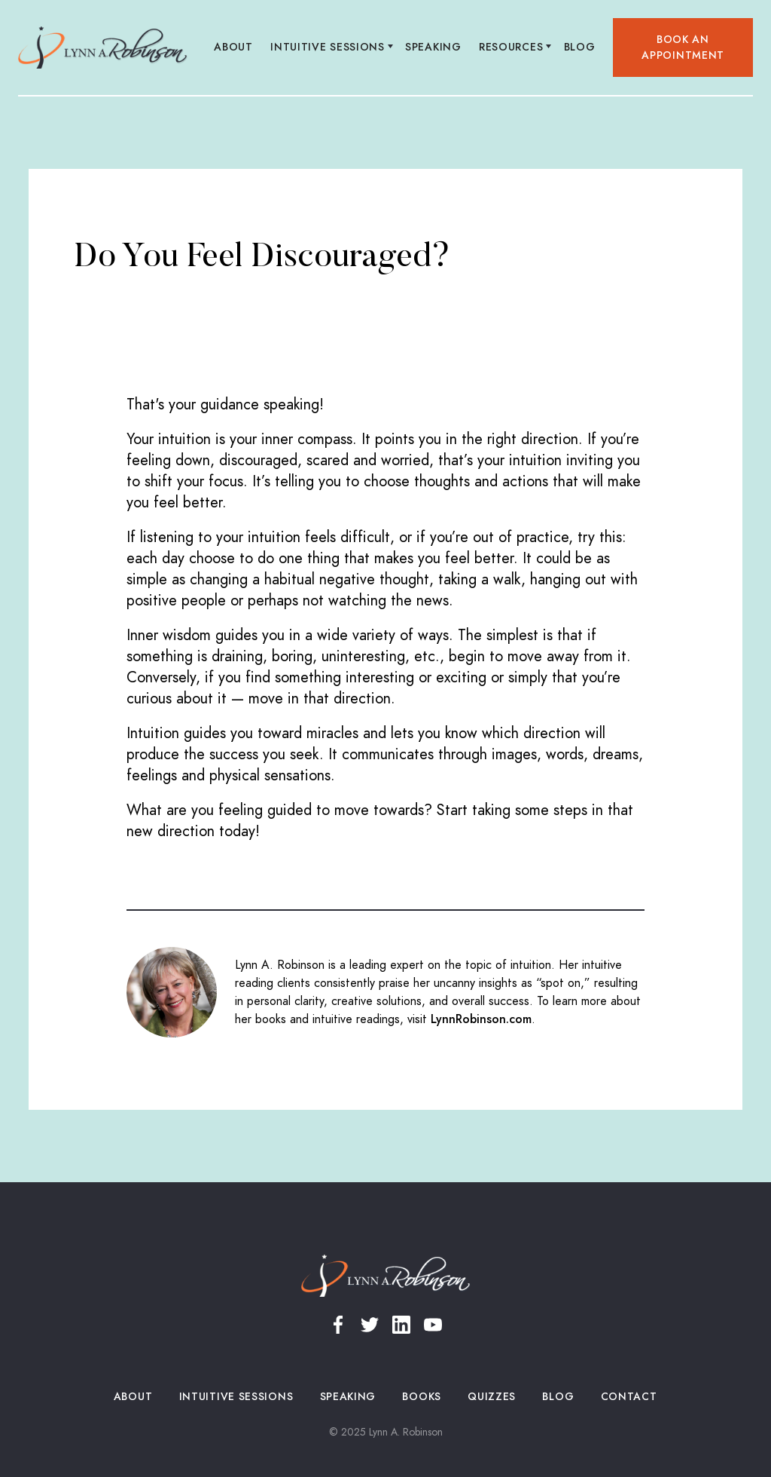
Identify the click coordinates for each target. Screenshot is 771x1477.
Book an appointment (682, 47)
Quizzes (492, 1397)
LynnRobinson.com (481, 1019)
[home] (102, 47)
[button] (329, 47)
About (234, 47)
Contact (629, 1397)
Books (422, 1397)
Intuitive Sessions (236, 1397)
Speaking (434, 47)
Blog (579, 47)
